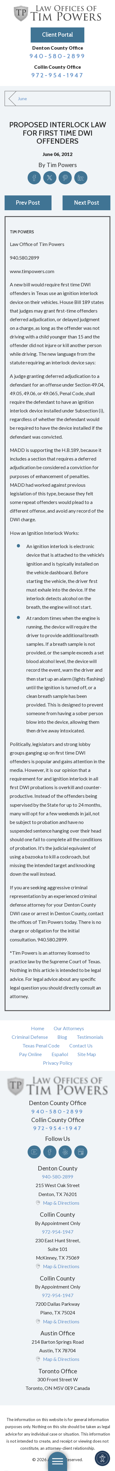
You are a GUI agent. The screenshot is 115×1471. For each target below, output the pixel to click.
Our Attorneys (69, 1028)
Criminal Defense (30, 1037)
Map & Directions (61, 1203)
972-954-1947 (57, 75)
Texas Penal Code (40, 1045)
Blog (62, 1037)
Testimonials (90, 1037)
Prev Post (28, 202)
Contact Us (81, 1045)
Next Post (86, 202)
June (22, 98)
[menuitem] (37, 1028)
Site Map (87, 1054)
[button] (102, 1458)
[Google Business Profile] (80, 1152)
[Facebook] (49, 1152)
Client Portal (57, 34)
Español (60, 1054)
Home (37, 1028)
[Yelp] (65, 1152)
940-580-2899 (57, 56)
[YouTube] (34, 1152)
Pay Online (30, 1054)
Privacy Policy (57, 1063)
